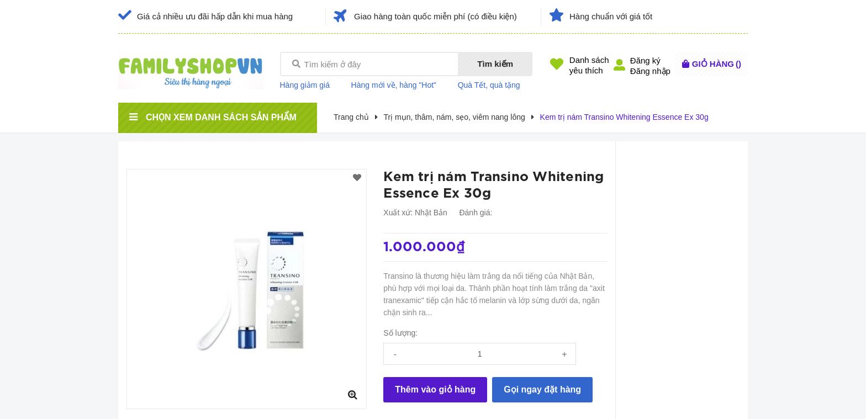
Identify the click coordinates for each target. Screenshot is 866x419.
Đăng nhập (650, 71)
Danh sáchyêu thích (589, 65)
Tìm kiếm (495, 63)
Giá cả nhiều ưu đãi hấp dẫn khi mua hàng (215, 16)
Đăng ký (645, 60)
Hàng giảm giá (305, 85)
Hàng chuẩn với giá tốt (610, 16)
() (716, 63)
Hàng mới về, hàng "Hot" (394, 85)
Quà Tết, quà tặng (489, 85)
